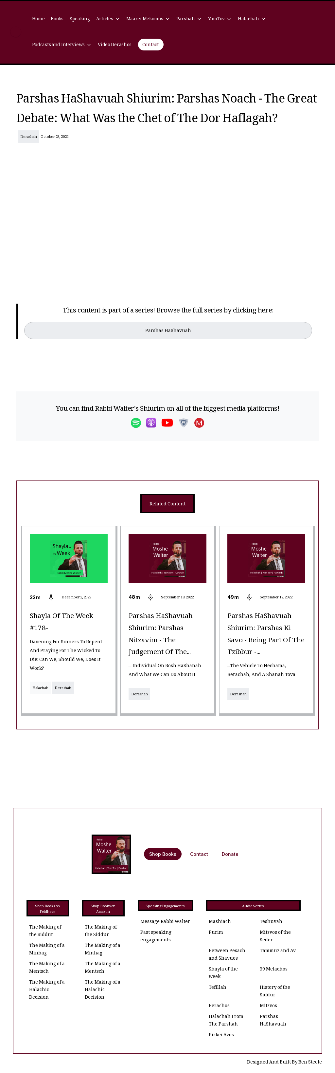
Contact (150, 45)
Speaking (80, 19)
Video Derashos (115, 45)
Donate (230, 854)
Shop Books (162, 854)
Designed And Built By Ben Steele (284, 1062)
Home (38, 19)
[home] (15, 33)
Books (57, 19)
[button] (108, 19)
